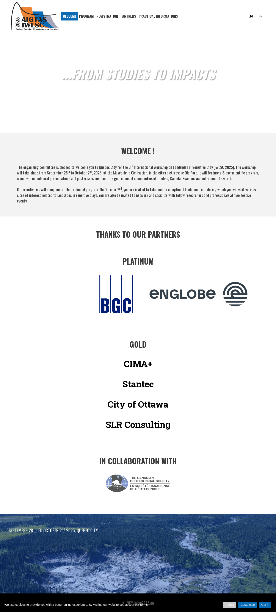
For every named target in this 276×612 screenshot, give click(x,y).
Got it (264, 604)
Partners (128, 16)
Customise (247, 604)
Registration (107, 16)
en (250, 16)
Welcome (70, 16)
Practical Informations (158, 16)
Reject (230, 604)
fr (260, 16)
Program (86, 16)
